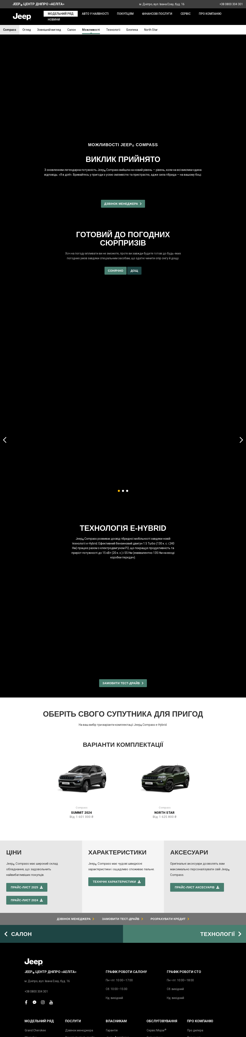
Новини (192, 968)
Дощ (134, 172)
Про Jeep (194, 955)
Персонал (193, 947)
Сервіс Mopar (156, 940)
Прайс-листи (33, 978)
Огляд (26, 29)
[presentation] (5, 341)
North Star (151, 29)
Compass (9, 29)
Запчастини (155, 947)
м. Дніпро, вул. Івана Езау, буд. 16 (161, 4)
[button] (119, 392)
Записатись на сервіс (79, 954)
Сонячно (115, 172)
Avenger (30, 968)
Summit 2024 (81, 615)
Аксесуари (154, 954)
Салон (71, 29)
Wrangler (31, 947)
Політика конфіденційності (145, 1028)
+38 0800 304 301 (231, 4)
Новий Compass (35, 954)
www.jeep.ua (136, 1000)
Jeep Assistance (117, 947)
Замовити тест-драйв (80, 947)
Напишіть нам (74, 968)
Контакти (193, 961)
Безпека (132, 29)
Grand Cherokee (35, 940)
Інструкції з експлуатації (115, 955)
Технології (113, 29)
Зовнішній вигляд (49, 29)
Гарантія (112, 940)
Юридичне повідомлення (193, 1028)
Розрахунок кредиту (79, 961)
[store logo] (22, 16)
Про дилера (195, 940)
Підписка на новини (200, 975)
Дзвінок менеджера (79, 940)
